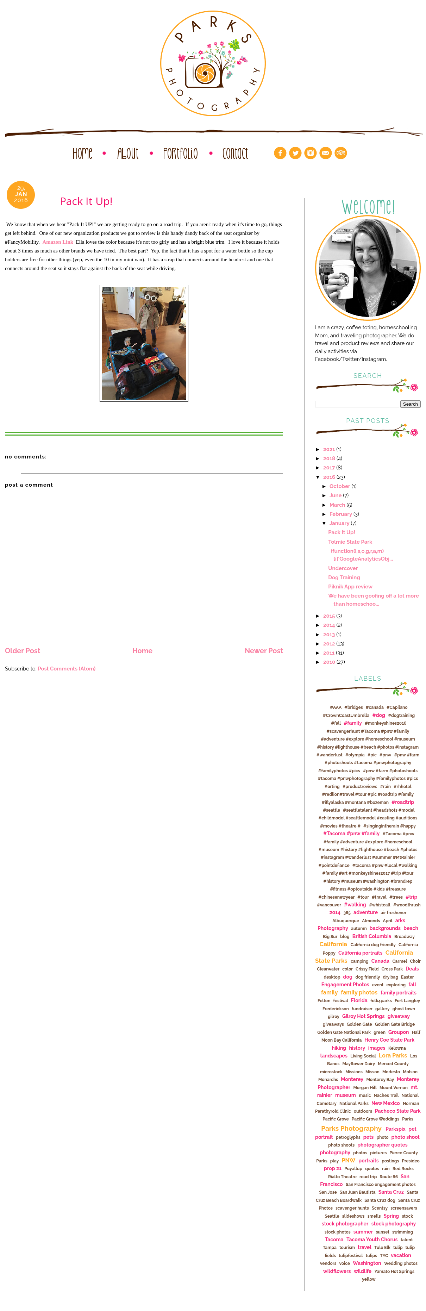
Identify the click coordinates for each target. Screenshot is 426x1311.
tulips (371, 1255)
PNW (348, 1160)
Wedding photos (401, 1263)
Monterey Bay (380, 1079)
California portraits (360, 953)
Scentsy (380, 1208)
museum (345, 1095)
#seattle (331, 810)
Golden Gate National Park (344, 1032)
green (380, 1032)
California (333, 944)
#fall (336, 723)
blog (344, 936)
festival (340, 1000)
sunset (382, 1232)
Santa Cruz (391, 1192)
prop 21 (333, 1168)
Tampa (330, 1247)
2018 (329, 458)
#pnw (385, 755)
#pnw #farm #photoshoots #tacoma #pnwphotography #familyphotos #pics (368, 763)
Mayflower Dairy (359, 1063)
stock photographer (345, 1223)
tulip (398, 1247)
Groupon (398, 1032)
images (377, 1048)
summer (363, 1232)
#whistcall (379, 905)
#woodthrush (407, 905)
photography (335, 1152)
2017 (329, 467)
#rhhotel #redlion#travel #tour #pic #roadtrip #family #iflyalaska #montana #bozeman (368, 794)
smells (374, 1216)
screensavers (403, 1208)
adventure (365, 912)
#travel (379, 897)
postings (390, 1161)
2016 (329, 477)
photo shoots (341, 1145)
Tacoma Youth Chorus (372, 1239)
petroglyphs (348, 1137)
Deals (412, 969)
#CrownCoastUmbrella (346, 715)
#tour (363, 897)
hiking (339, 1048)
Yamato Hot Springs (394, 1271)
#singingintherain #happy (389, 826)
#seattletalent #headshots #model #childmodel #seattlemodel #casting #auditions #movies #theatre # (367, 818)
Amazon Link (59, 242)
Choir (415, 961)
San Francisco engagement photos (381, 1184)
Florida (359, 1000)
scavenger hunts (352, 1208)
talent (407, 1239)
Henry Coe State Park (389, 1040)
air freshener (394, 912)
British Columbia (371, 936)
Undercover (343, 568)
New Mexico (385, 1103)
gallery (382, 1008)
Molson (410, 1071)
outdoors (363, 1111)
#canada (375, 707)
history (357, 1048)
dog (347, 977)
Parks (407, 1119)
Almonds (371, 920)
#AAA (336, 707)
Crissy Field (367, 969)
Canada (380, 961)
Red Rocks (403, 1168)
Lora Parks (393, 1055)
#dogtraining (401, 715)
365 (347, 912)
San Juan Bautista (358, 1192)
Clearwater (328, 969)
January (340, 523)
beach (410, 928)
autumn (359, 928)
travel (364, 1247)
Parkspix (396, 1129)
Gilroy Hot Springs (363, 1016)
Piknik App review (350, 586)
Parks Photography (351, 1128)
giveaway (399, 1016)
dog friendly (367, 977)
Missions (354, 1071)
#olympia (355, 755)
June (336, 495)
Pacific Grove (335, 1119)
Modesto (391, 1071)
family (329, 992)
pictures (378, 1152)
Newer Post (264, 651)
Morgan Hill (365, 1087)
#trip (411, 897)
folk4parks (381, 1000)
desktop (332, 977)
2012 (329, 644)
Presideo (410, 1161)
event (377, 984)
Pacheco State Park (398, 1111)
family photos (359, 992)
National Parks (354, 1103)
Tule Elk (382, 1247)
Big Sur (330, 936)
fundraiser (362, 1008)
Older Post (22, 651)
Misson (372, 1071)
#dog (378, 715)
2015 (329, 616)
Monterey (352, 1079)
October (340, 486)
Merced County (393, 1063)
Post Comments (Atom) (66, 669)
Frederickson (335, 1008)
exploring (396, 984)
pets (368, 1137)
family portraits (398, 992)
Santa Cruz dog (379, 1200)
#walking (355, 904)
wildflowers (337, 1271)
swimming (402, 1232)
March (337, 505)
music (365, 1095)
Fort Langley (407, 1000)
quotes (372, 1168)
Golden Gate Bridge (395, 1024)
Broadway (404, 936)
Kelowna (397, 1048)
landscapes (333, 1056)
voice (344, 1263)
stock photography (393, 1223)
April (387, 920)
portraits (368, 1160)
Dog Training (344, 577)
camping (359, 961)
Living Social (363, 1056)
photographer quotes (382, 1145)
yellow (368, 1279)
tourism (347, 1247)
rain (386, 1168)
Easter (407, 977)
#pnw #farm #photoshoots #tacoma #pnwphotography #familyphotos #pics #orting (368, 778)
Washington (367, 1263)
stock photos (338, 1232)
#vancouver (329, 905)
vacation (401, 1255)
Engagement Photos (345, 984)
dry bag (390, 977)
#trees (396, 897)
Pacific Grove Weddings (375, 1119)
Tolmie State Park (350, 542)
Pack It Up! (341, 532)
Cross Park (391, 969)
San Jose (328, 1192)
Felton (324, 1000)
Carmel (399, 961)
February (341, 514)
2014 (329, 625)
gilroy (333, 1016)
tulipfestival (351, 1255)
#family (353, 723)
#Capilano (397, 707)
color (347, 969)
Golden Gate (359, 1024)
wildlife (362, 1271)
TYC (384, 1255)
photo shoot (405, 1137)
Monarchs (328, 1079)
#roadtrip (402, 802)
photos (360, 1152)
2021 (329, 449)
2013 (329, 634)
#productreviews (360, 786)
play (334, 1161)
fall (412, 984)
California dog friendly (373, 944)
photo (383, 1137)
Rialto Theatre (342, 1176)
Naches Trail (386, 1095)
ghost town (404, 1008)
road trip (368, 1176)
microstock (331, 1071)
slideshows (353, 1216)
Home (142, 651)
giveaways (333, 1024)
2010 (329, 662)
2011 (328, 653)
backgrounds (385, 928)
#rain (385, 786)
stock (407, 1216)
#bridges (353, 707)
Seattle (332, 1216)
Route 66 (389, 1176)
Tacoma (334, 1239)
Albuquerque (345, 920)
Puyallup (353, 1168)
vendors (328, 1263)
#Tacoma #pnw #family (351, 833)
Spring (391, 1216)
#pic (372, 755)
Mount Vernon (394, 1087)
